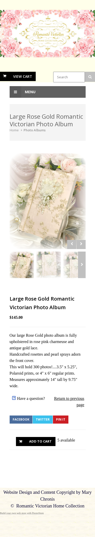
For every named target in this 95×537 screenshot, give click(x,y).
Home (14, 130)
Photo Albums (35, 130)
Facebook (21, 419)
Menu (22, 92)
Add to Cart (40, 441)
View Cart (22, 76)
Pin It (60, 419)
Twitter (43, 419)
